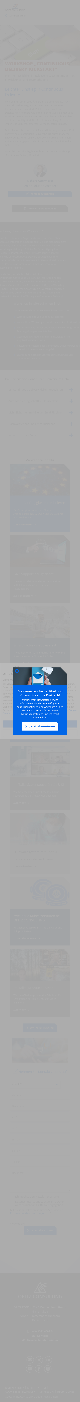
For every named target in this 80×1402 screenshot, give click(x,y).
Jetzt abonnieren (40, 726)
